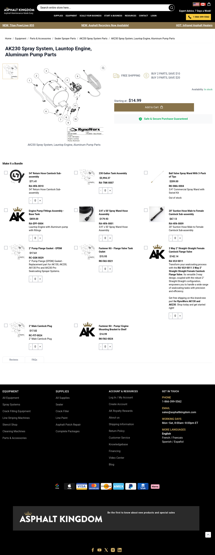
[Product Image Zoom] (103, 68)
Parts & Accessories (15, 438)
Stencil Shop (10, 424)
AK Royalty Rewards (121, 410)
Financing (114, 451)
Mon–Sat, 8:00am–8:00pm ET (180, 423)
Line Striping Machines (16, 418)
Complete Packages (68, 431)
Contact (143, 16)
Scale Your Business (90, 16)
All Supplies (63, 397)
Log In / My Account (121, 397)
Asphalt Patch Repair (68, 424)
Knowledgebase (118, 444)
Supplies (58, 16)
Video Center (116, 457)
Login (154, 16)
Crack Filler (62, 411)
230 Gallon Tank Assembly (113, 173)
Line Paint (62, 418)
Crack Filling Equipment (17, 411)
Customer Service (119, 437)
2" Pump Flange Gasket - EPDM (45, 248)
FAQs (34, 359)
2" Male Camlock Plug (40, 326)
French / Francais (172, 437)
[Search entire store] (106, 7)
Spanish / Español (173, 441)
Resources (130, 16)
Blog (111, 464)
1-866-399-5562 (172, 401)
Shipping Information (121, 424)
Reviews (13, 359)
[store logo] (19, 9)
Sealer (59, 404)
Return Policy (116, 431)
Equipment (71, 16)
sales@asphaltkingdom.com (179, 412)
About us (114, 417)
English (166, 433)
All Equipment (11, 397)
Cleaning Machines (14, 431)
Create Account (118, 404)
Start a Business (113, 16)
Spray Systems (11, 404)
